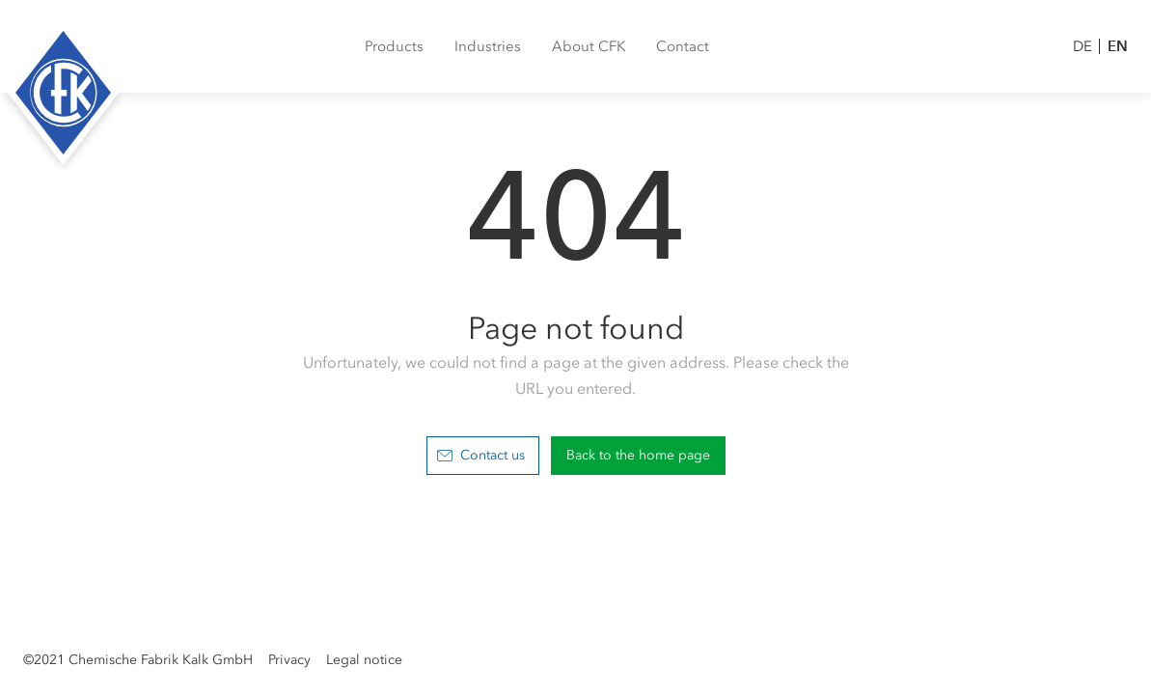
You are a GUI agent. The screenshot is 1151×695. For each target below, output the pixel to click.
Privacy (289, 660)
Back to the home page (638, 455)
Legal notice (364, 660)
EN (1118, 46)
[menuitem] (394, 46)
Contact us (481, 455)
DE (1082, 46)
